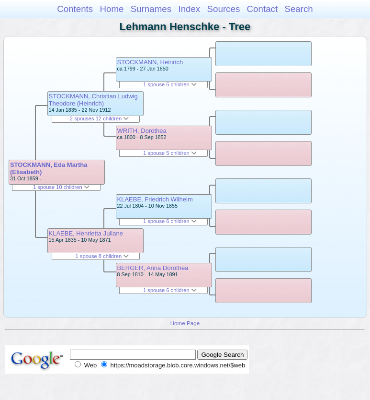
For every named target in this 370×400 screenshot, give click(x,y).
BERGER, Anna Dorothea (153, 267)
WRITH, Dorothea (142, 130)
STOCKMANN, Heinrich (150, 62)
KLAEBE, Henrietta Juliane (86, 233)
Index (189, 9)
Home (111, 9)
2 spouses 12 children (99, 118)
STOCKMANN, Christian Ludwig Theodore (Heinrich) (93, 100)
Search (298, 9)
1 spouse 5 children (170, 84)
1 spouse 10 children (61, 187)
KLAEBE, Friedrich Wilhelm (155, 199)
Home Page (185, 323)
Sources (223, 9)
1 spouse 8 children (102, 256)
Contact (262, 9)
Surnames (151, 9)
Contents (75, 9)
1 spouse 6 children (170, 221)
